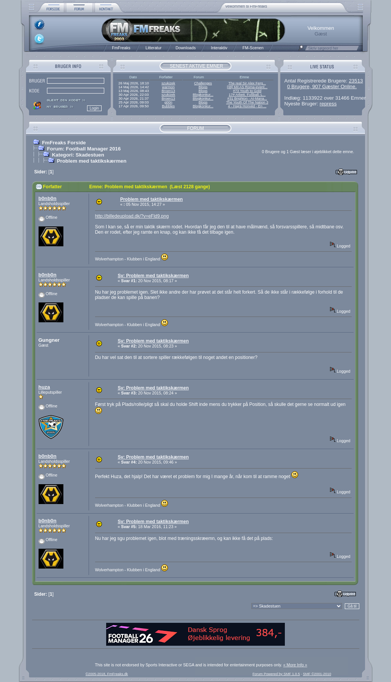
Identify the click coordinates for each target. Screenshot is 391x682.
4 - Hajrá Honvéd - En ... (247, 106)
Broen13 (168, 91)
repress (328, 104)
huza (44, 387)
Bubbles (168, 106)
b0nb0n (48, 198)
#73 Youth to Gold (247, 91)
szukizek (168, 83)
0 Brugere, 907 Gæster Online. (322, 86)
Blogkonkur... (203, 95)
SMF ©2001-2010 (317, 674)
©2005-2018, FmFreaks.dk (107, 674)
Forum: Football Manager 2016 (84, 149)
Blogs (203, 87)
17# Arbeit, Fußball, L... (247, 95)
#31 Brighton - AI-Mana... (247, 98)
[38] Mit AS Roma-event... (247, 87)
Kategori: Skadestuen (78, 155)
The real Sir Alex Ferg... (247, 83)
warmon (168, 87)
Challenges (203, 83)
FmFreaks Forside (64, 142)
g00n (168, 102)
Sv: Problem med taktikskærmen (153, 275)
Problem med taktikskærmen (91, 161)
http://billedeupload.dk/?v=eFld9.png (132, 216)
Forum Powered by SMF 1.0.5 (276, 674)
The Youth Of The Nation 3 (247, 102)
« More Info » (295, 665)
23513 (356, 81)
